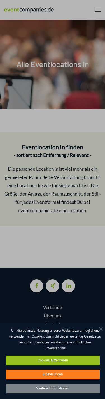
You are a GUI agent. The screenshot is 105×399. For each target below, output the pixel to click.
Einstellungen (53, 375)
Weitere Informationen (52, 389)
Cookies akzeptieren (53, 361)
